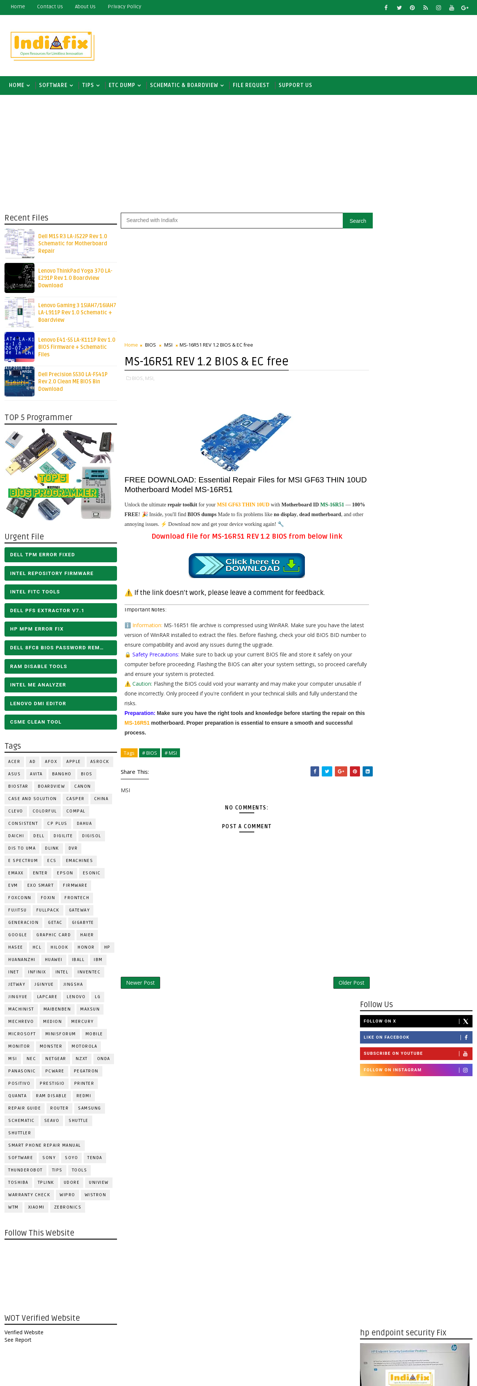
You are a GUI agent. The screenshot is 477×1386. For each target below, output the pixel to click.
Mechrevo (20, 1023)
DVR (73, 850)
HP (107, 949)
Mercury (82, 1023)
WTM (13, 1209)
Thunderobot (25, 1171)
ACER (14, 763)
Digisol (91, 837)
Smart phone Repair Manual (44, 1147)
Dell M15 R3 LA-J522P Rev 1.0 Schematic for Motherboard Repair (72, 244)
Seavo (51, 1122)
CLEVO (15, 812)
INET (13, 973)
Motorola (84, 1048)
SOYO (71, 1159)
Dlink (52, 850)
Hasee (15, 949)
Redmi (83, 1097)
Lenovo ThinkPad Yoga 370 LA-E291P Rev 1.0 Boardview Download (75, 279)
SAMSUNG (89, 1110)
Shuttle (78, 1122)
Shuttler (19, 1134)
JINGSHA (73, 986)
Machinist (21, 1011)
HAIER (87, 936)
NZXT (81, 1060)
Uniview (98, 1184)
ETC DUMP (121, 86)
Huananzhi (21, 961)
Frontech (76, 899)
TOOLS (79, 1171)
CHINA (101, 800)
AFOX (51, 763)
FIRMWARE (75, 887)
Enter (40, 874)
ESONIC (91, 874)
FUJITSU (17, 911)
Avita (36, 775)
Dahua (84, 825)
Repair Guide (24, 1110)
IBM (97, 961)
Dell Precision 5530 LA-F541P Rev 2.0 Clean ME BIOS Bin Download (72, 382)
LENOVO (75, 998)
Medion (52, 1023)
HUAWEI (53, 961)
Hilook (59, 949)
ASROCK (99, 763)
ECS (51, 862)
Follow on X (418, 236)
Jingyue (17, 998)
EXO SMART (40, 887)
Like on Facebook (418, 252)
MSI (12, 1060)
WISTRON (95, 1196)
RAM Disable (51, 1097)
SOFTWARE (53, 86)
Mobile (94, 1035)
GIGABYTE (83, 924)
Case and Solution (32, 800)
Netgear (55, 1060)
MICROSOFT (22, 1035)
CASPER (75, 800)
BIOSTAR (18, 788)
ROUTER (59, 1110)
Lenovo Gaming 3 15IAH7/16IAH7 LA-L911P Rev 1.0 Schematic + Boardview (77, 313)
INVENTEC (88, 973)
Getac (55, 924)
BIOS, (138, 379)
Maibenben (57, 1011)
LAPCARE (47, 998)
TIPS (88, 86)
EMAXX (15, 874)
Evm (13, 887)
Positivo (19, 1085)
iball (78, 961)
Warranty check (29, 1196)
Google (17, 936)
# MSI (170, 754)
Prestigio (51, 1085)
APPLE (73, 763)
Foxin (47, 899)
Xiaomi (36, 1209)
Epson (65, 874)
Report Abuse (379, 1303)
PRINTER (84, 1085)
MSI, (149, 379)
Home (17, 6)
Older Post (335, 983)
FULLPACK (47, 911)
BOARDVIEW (51, 788)
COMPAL (75, 812)
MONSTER (50, 1048)
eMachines (79, 862)
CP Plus (57, 825)
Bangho (61, 775)
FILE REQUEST (250, 86)
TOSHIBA (18, 1184)
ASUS (14, 775)
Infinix (37, 973)
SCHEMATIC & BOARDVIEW (184, 86)
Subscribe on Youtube (418, 268)
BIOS (86, 775)
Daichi (16, 837)
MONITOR (19, 1048)
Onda (103, 1060)
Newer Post (140, 983)
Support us (295, 86)
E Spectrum (23, 862)
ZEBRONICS (67, 1209)
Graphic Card (53, 936)
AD (32, 763)
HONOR (85, 949)
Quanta (17, 1097)
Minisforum (60, 1035)
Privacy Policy (124, 6)
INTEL (61, 973)
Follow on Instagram (418, 284)
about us (85, 6)
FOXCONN (19, 899)
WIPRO (67, 1196)
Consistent (23, 825)
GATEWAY (79, 911)
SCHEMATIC (21, 1122)
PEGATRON (86, 1072)
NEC (31, 1060)
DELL (38, 837)
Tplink (46, 1184)
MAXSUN (89, 1011)
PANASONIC (22, 1072)
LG (97, 998)
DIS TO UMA (21, 850)
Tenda (94, 1159)
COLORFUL (44, 812)
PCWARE (54, 1072)
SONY (48, 1159)
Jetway (16, 986)
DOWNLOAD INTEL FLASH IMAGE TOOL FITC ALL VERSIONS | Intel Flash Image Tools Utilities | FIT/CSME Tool (409, 1178)
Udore (71, 1184)
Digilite (62, 837)
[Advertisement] (335, 44)
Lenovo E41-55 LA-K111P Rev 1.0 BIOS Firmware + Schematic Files (76, 348)
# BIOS (149, 754)
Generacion (23, 924)
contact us (50, 6)
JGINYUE (44, 986)
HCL (36, 949)
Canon (82, 788)
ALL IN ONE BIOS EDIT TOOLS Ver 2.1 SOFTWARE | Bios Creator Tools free (433, 1275)
